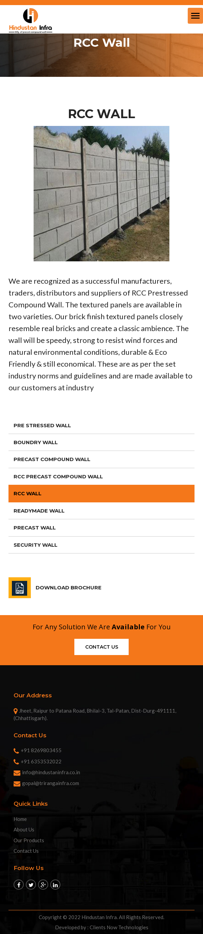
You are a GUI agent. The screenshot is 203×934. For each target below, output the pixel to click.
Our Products (29, 840)
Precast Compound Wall (52, 459)
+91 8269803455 (37, 750)
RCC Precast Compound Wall (58, 476)
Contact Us (26, 851)
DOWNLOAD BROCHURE (69, 587)
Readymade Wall (39, 510)
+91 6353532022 (37, 761)
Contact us (101, 647)
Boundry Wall (36, 442)
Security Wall (35, 545)
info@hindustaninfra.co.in (47, 772)
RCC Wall (27, 493)
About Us (24, 829)
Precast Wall (35, 527)
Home (20, 819)
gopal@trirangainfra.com (46, 783)
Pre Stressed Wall (42, 425)
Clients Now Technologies (119, 927)
